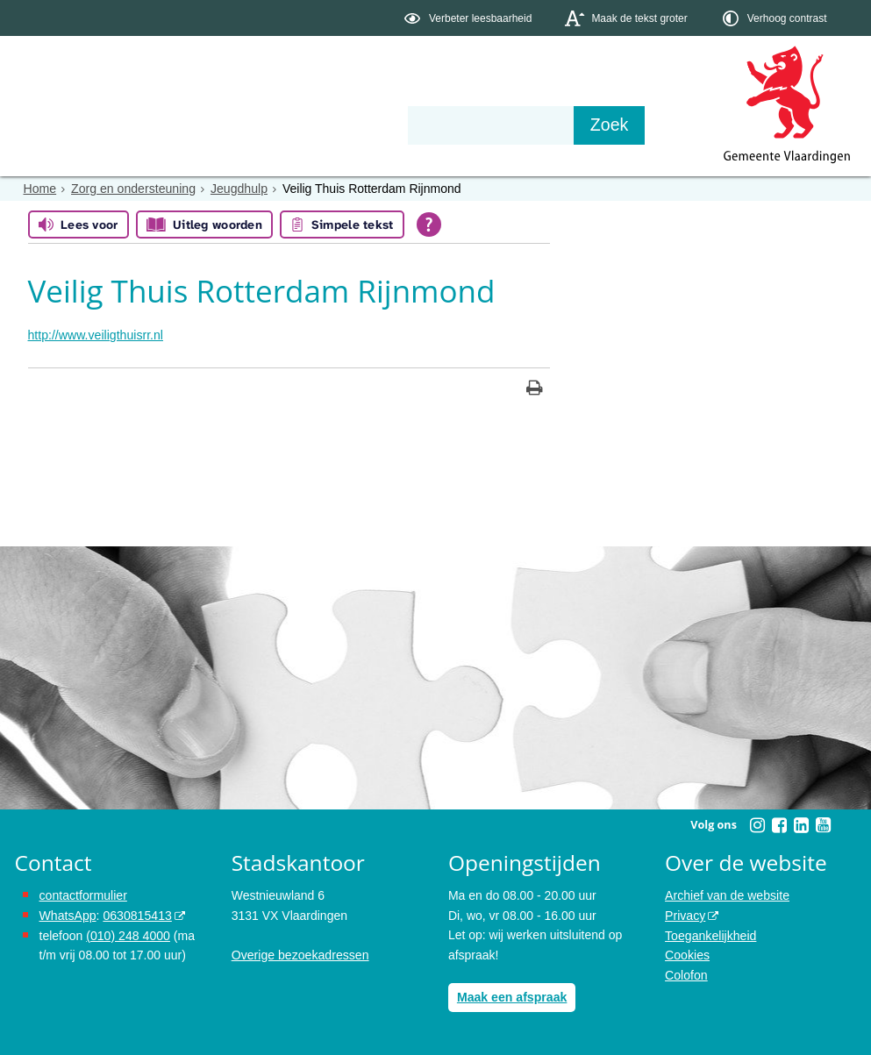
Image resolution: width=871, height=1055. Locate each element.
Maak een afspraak (512, 997)
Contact (387, 124)
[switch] (469, 18)
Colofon (686, 974)
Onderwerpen (65, 124)
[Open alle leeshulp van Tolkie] (429, 224)
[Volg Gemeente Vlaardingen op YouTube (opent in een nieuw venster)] (823, 825)
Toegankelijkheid (710, 935)
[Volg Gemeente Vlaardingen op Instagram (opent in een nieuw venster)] (757, 825)
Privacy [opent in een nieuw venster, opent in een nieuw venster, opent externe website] (685, 916)
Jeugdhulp (238, 189)
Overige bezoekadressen (300, 954)
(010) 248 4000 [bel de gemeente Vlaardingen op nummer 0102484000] (127, 935)
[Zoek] (624, 125)
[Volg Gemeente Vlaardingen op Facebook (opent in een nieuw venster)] (779, 825)
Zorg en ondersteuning (133, 189)
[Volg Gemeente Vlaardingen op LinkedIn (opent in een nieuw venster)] (801, 825)
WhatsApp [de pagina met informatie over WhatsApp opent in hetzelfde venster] (67, 916)
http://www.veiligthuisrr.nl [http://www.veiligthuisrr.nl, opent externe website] (95, 335)
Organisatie (283, 124)
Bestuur (177, 124)
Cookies (687, 954)
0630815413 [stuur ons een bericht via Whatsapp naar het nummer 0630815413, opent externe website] (137, 916)
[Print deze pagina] (535, 390)
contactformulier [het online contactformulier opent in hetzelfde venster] (83, 895)
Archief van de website (727, 895)
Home (40, 189)
